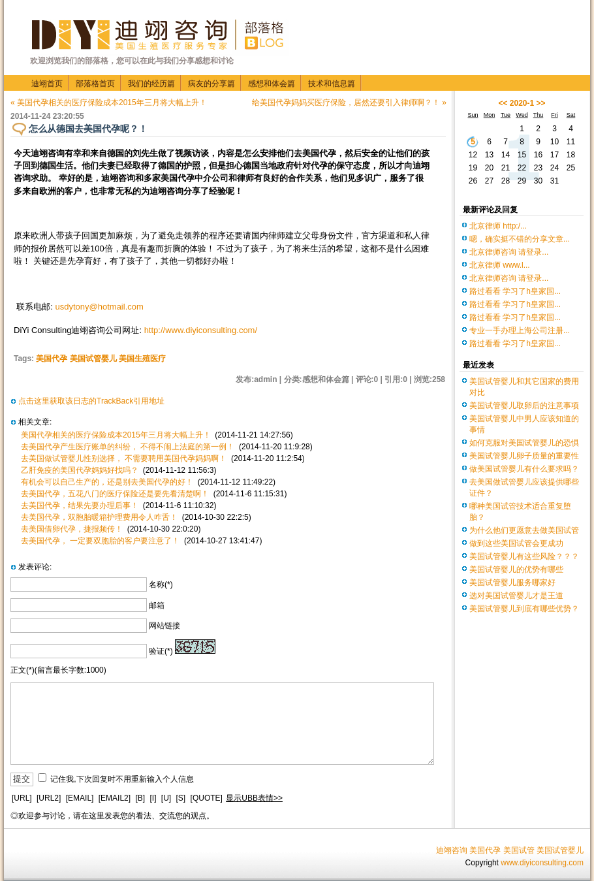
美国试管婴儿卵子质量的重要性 (524, 455)
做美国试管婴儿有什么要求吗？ (524, 468)
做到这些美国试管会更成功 (516, 543)
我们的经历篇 (151, 83)
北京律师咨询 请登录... (508, 252)
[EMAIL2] (115, 798)
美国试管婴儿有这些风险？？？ (524, 556)
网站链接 (164, 625)
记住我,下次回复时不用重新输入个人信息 (121, 779)
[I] (152, 798)
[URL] (22, 798)
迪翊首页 (47, 83)
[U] (166, 798)
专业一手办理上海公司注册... (519, 330)
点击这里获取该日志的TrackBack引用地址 (91, 401)
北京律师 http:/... (498, 226)
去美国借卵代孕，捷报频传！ (72, 529)
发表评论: (35, 566)
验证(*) (161, 651)
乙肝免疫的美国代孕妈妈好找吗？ (79, 470)
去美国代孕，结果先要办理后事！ (79, 505)
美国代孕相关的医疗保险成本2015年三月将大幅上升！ (116, 435)
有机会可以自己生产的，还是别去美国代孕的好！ (107, 482)
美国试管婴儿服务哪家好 (512, 582)
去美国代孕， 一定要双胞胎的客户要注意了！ (100, 540)
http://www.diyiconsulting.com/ (200, 330)
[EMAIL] (80, 798)
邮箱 (156, 605)
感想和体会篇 (271, 83)
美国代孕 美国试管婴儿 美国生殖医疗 (101, 358)
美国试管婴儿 (560, 850)
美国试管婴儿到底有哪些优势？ (524, 608)
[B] (140, 798)
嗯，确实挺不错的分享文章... (519, 239)
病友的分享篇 (211, 83)
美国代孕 (485, 850)
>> (541, 103)
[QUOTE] (207, 798)
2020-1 (522, 103)
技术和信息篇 (331, 83)
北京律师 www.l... (499, 265)
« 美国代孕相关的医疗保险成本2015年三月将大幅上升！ (108, 102)
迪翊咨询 (451, 850)
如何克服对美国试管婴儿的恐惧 (524, 442)
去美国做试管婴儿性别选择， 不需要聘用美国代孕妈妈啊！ (124, 458)
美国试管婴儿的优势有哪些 (516, 569)
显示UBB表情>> (254, 798)
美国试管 (519, 850)
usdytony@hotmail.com (99, 307)
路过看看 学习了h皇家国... (515, 291)
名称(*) (161, 584)
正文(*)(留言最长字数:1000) (58, 670)
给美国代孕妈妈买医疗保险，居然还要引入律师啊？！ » (349, 102)
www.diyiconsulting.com (542, 862)
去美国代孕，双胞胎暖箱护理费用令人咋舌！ (99, 517)
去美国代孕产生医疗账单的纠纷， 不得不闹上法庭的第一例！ (127, 446)
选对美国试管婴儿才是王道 (516, 595)
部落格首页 (95, 83)
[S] (181, 798)
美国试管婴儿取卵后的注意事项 (524, 405)
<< (502, 103)
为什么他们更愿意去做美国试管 (524, 530)
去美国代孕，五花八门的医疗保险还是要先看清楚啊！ (115, 493)
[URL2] (49, 798)
